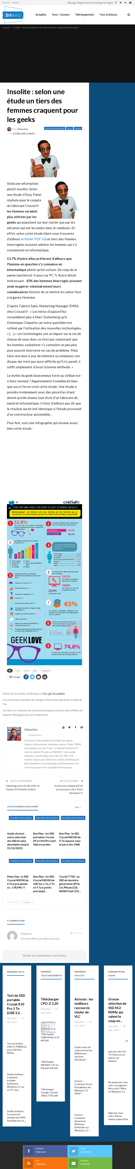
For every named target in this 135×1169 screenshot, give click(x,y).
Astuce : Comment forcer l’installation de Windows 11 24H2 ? (83, 1087)
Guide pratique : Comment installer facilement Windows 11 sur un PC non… (15, 1082)
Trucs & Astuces (109, 14)
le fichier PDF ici (33, 239)
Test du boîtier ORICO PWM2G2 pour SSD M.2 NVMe (17, 1048)
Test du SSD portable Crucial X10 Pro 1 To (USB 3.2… (16, 1004)
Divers (69, 128)
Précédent (14, 902)
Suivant (28, 902)
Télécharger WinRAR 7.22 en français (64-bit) (49, 1064)
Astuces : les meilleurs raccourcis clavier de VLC (83, 1007)
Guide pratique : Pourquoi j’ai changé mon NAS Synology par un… (16, 1116)
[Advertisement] (67, 55)
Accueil (6, 2)
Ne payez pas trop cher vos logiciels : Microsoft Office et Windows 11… (118, 1087)
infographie (45, 671)
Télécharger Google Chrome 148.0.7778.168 (49, 1092)
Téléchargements (84, 14)
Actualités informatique (54, 128)
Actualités (40, 14)
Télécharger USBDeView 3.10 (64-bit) (50, 1037)
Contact (15, 2)
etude (26, 671)
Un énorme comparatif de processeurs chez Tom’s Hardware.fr (68, 789)
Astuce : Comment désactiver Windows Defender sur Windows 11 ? (82, 1122)
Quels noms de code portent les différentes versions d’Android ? (83, 1053)
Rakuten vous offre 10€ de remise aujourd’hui (118, 1116)
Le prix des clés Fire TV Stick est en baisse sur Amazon (118, 1050)
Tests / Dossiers (60, 14)
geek (35, 671)
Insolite (78, 128)
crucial (17, 671)
